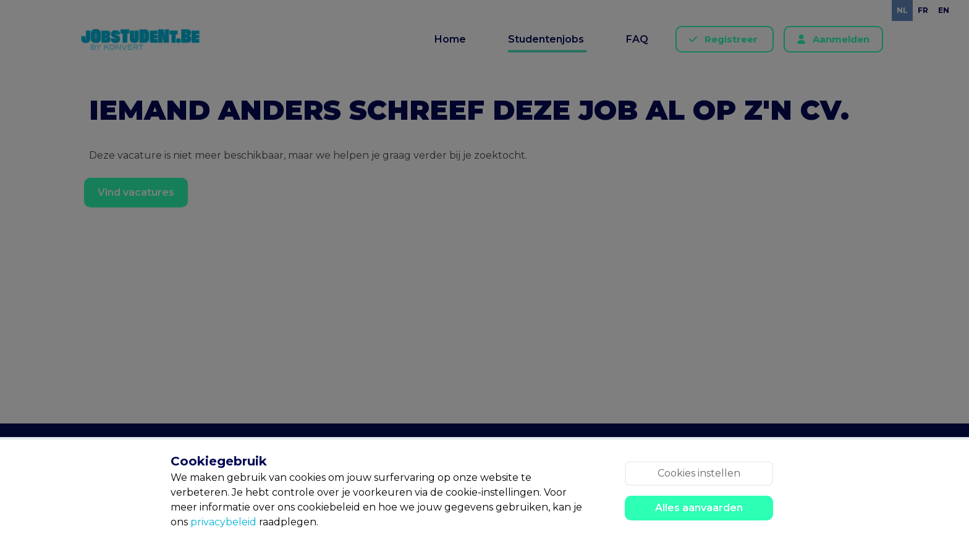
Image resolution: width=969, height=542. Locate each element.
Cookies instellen (699, 473)
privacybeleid (223, 522)
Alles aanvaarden (699, 508)
